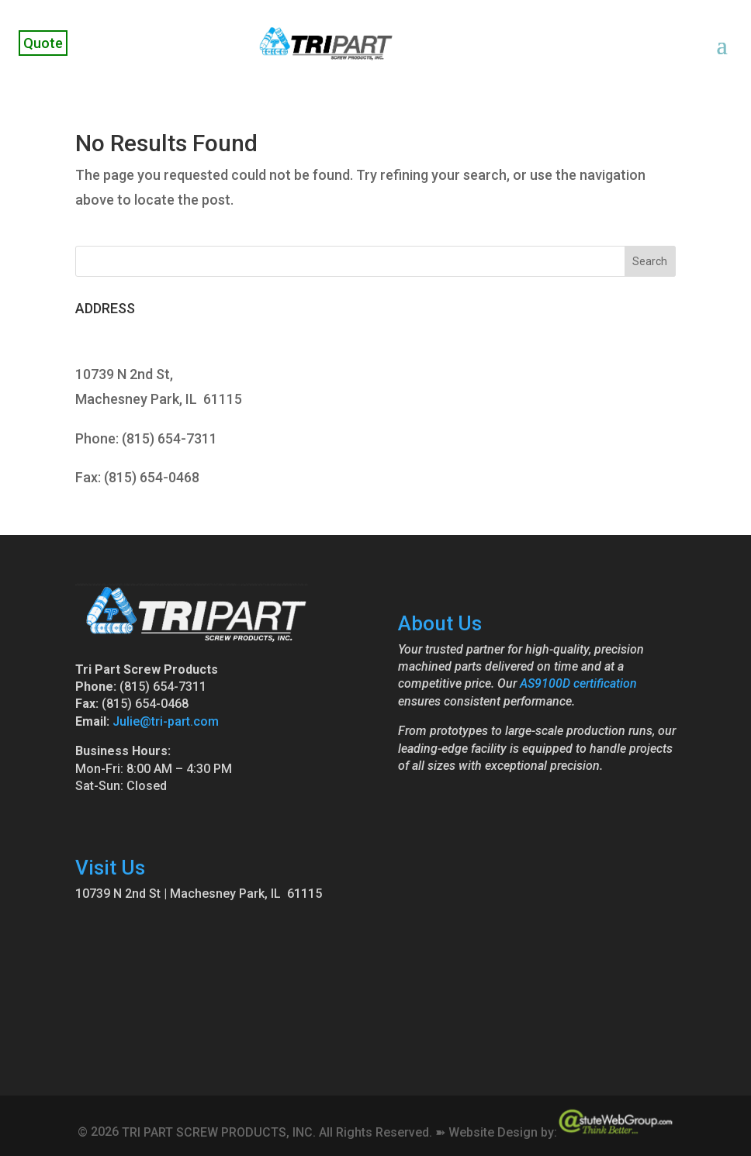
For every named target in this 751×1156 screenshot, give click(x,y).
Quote (43, 43)
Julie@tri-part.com (165, 721)
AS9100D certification (578, 683)
